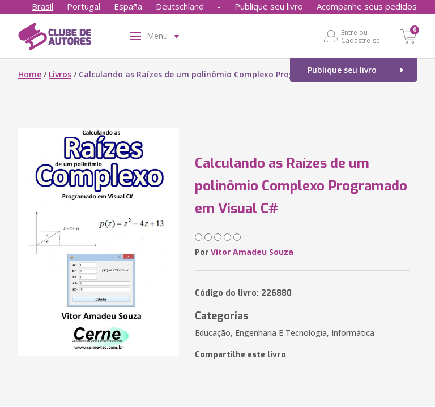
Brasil (42, 6)
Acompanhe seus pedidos (367, 6)
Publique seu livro (268, 6)
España (128, 6)
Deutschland (180, 6)
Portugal (83, 6)
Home (29, 74)
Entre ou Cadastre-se (360, 36)
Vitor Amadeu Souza (252, 251)
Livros (60, 74)
